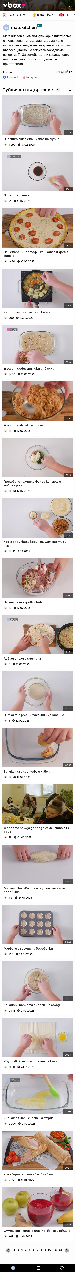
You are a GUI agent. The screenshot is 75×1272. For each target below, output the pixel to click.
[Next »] (67, 1250)
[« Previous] (8, 1250)
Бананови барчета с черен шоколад (32, 1005)
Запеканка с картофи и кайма (27, 771)
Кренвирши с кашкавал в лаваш (28, 1174)
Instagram (30, 77)
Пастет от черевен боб (23, 602)
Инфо (7, 72)
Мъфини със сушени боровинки (28, 948)
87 (57, 1250)
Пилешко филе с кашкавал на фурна (31, 139)
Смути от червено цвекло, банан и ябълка (37, 1230)
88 (61, 1250)
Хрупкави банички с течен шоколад (32, 1061)
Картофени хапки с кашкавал (27, 312)
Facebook (11, 77)
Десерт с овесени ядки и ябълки (29, 368)
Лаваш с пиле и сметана (22, 658)
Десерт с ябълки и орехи (23, 425)
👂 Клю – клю (43, 15)
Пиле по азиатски (17, 195)
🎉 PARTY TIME (15, 15)
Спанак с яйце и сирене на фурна (29, 1118)
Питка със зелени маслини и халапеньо (34, 715)
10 (49, 1250)
